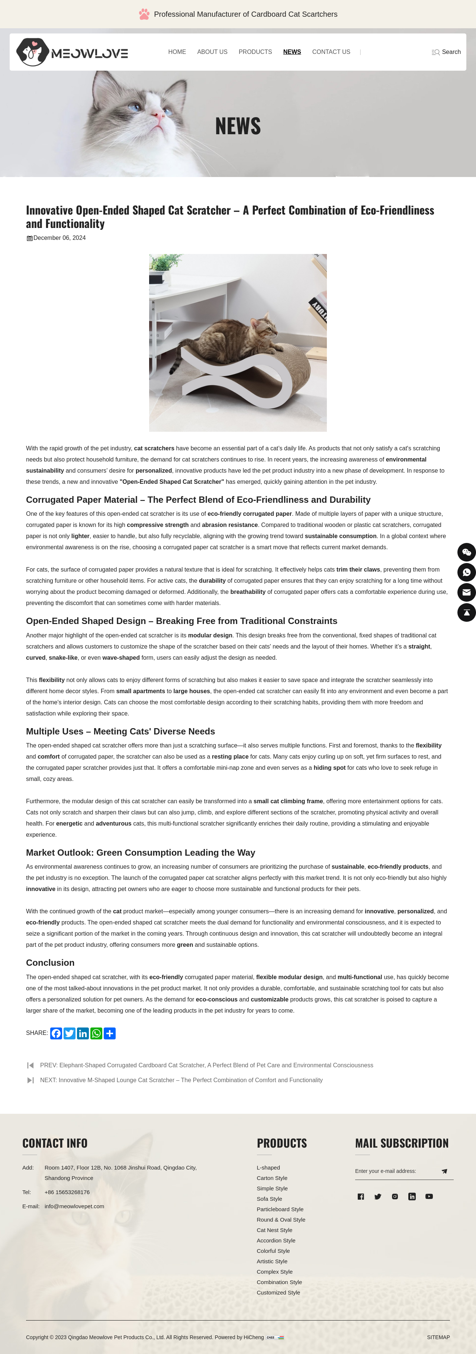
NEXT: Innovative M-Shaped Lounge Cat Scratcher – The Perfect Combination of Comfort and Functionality (181, 1080)
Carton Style (272, 1178)
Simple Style (272, 1188)
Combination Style (279, 1282)
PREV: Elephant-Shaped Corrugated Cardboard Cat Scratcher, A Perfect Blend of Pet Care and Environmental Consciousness (206, 1065)
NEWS (292, 52)
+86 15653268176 (67, 1192)
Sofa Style (269, 1199)
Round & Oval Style (281, 1219)
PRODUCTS (255, 52)
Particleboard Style (280, 1209)
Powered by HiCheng (239, 1337)
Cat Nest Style (275, 1230)
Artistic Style (272, 1261)
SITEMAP (438, 1337)
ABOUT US (212, 52)
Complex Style (275, 1271)
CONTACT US (331, 52)
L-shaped (268, 1167)
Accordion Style (276, 1240)
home (177, 52)
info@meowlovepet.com (74, 1206)
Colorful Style (273, 1251)
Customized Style (278, 1292)
